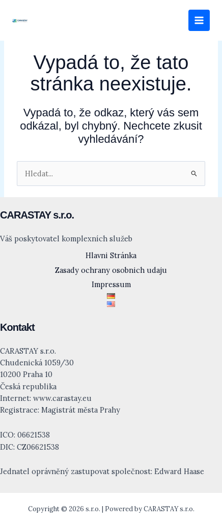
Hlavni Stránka (111, 255)
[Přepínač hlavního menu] (199, 20)
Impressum (111, 284)
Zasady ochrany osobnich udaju (111, 270)
